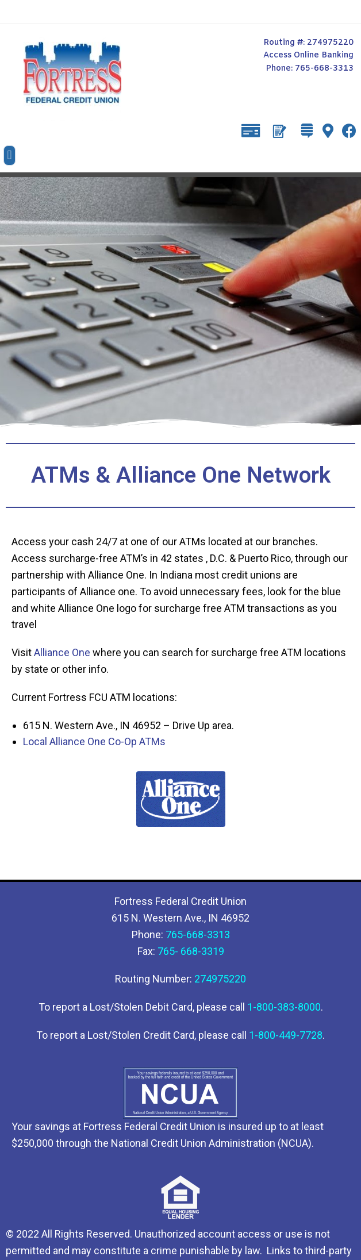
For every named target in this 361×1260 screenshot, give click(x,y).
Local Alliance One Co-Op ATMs (94, 741)
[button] (9, 155)
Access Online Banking (308, 55)
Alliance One (62, 652)
